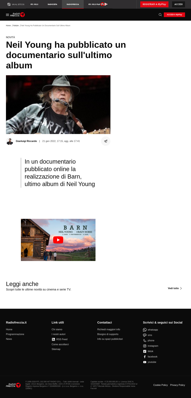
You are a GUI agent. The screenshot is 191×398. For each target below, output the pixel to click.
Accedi (178, 4)
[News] (9, 339)
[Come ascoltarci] (60, 344)
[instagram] (150, 346)
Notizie (16, 26)
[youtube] (149, 362)
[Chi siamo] (57, 329)
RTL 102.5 (34, 4)
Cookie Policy (160, 385)
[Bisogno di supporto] (107, 334)
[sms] (147, 335)
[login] (174, 14)
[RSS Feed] (59, 339)
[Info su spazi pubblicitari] (110, 339)
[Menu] (7, 15)
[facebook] (150, 357)
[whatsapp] (150, 330)
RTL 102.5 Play (98, 4)
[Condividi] (106, 141)
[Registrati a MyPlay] (154, 4)
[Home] (17, 14)
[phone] (148, 340)
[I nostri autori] (58, 334)
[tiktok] (148, 351)
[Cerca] (160, 14)
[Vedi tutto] (175, 288)
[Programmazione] (15, 334)
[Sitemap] (56, 349)
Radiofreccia (73, 4)
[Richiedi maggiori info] (108, 329)
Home (8, 26)
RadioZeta (52, 4)
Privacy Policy (177, 385)
